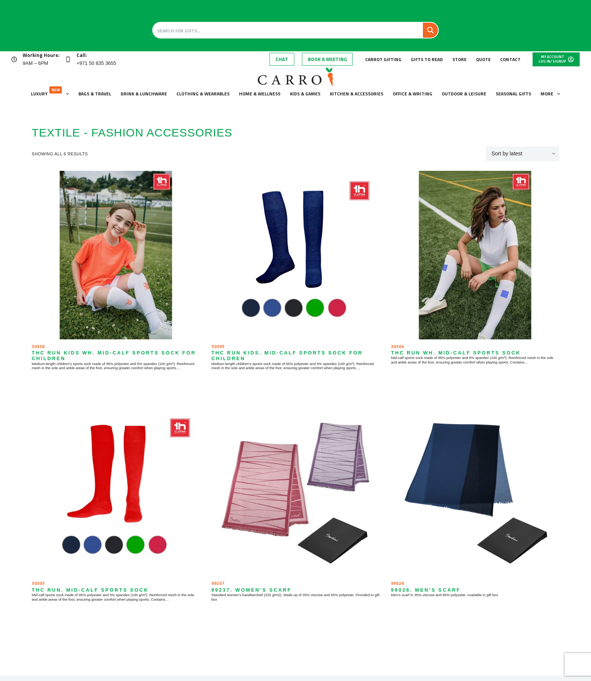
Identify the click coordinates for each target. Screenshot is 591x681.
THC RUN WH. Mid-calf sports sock (456, 353)
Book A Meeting (327, 59)
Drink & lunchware (144, 93)
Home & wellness (259, 93)
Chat (282, 59)
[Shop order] (522, 153)
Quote (483, 59)
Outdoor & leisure (464, 93)
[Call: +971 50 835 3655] (68, 59)
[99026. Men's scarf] (475, 492)
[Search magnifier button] (430, 30)
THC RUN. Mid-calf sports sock (90, 590)
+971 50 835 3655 (96, 63)
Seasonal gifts (513, 93)
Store (459, 59)
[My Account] (556, 59)
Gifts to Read (427, 59)
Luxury (51, 92)
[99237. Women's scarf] (295, 492)
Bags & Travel (94, 93)
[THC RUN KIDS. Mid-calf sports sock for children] (295, 255)
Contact (510, 59)
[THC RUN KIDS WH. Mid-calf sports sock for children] (116, 255)
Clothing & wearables (203, 93)
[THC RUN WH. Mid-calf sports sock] (475, 255)
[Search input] (288, 30)
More (551, 93)
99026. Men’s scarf (426, 590)
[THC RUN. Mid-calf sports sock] (116, 492)
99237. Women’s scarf (251, 590)
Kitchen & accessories (356, 93)
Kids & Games (305, 93)
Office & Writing (412, 93)
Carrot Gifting (383, 59)
